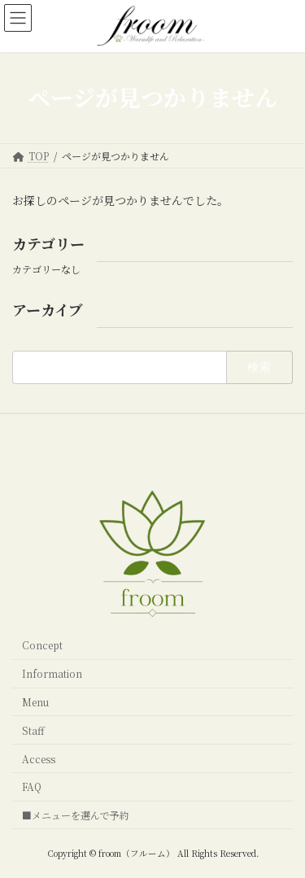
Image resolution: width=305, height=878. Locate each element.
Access (38, 758)
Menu (35, 702)
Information (52, 673)
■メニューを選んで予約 (75, 815)
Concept (42, 645)
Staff (33, 729)
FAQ (31, 786)
